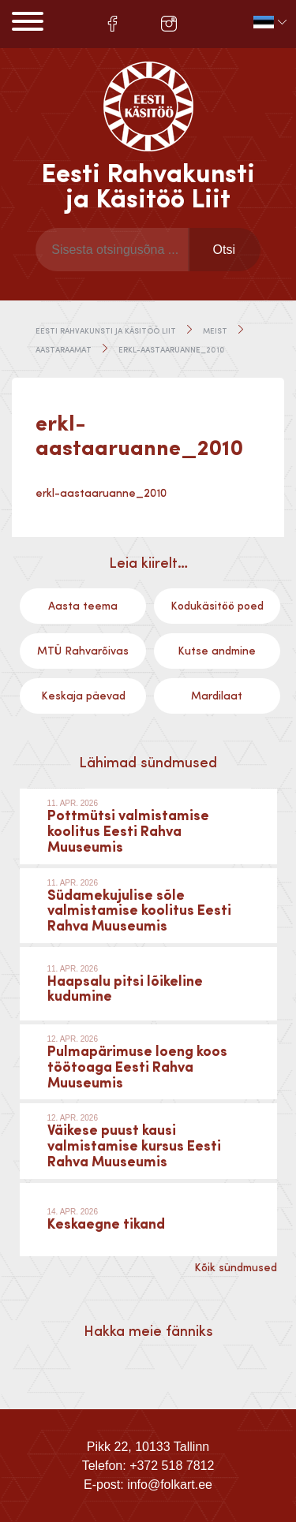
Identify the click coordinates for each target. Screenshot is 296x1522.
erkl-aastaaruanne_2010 (101, 493)
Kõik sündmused (235, 1268)
